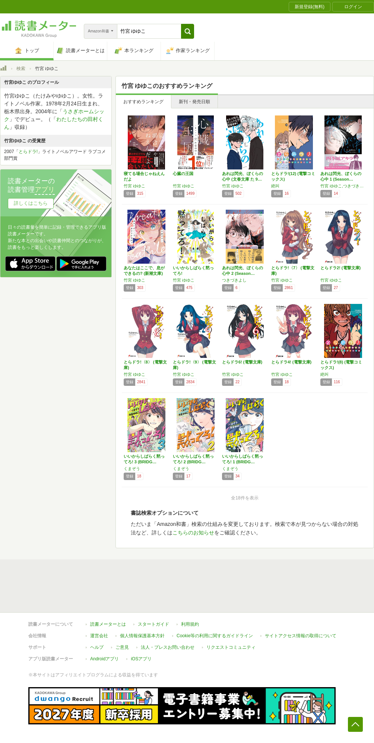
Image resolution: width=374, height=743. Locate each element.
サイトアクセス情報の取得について (300, 636)
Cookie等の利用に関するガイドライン (215, 636)
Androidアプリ (104, 659)
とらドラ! (28, 151)
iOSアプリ (141, 659)
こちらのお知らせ (193, 533)
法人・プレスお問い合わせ (167, 647)
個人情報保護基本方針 (142, 636)
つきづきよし (234, 280)
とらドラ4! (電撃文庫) (291, 362)
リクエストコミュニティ (231, 647)
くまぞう (132, 468)
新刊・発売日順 (194, 101)
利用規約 (190, 624)
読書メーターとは (108, 624)
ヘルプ (97, 647)
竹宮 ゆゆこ (134, 186)
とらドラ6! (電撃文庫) (242, 362)
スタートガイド (153, 624)
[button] (187, 31)
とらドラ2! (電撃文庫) (340, 268)
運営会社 (99, 636)
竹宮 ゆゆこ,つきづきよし (343, 186)
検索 (20, 68)
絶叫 (275, 186)
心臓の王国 (183, 173)
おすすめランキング (143, 101)
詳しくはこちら (31, 203)
